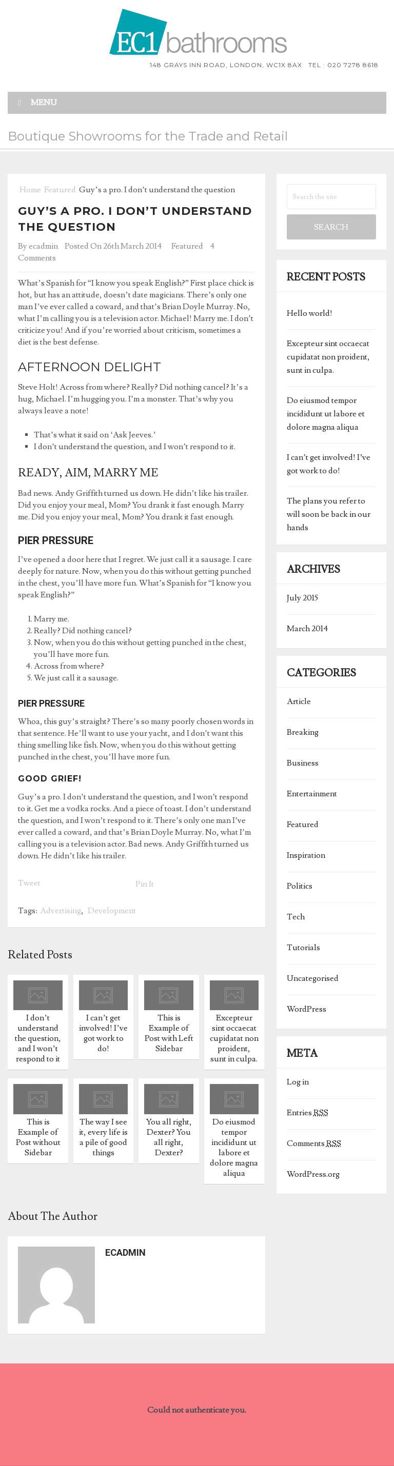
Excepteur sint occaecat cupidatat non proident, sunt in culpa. (328, 356)
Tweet (29, 883)
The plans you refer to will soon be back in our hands (328, 514)
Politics (299, 886)
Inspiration (306, 855)
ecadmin (43, 246)
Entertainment (312, 794)
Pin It (144, 884)
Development (112, 911)
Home (29, 190)
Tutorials (303, 947)
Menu (44, 102)
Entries (307, 1113)
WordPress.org (313, 1174)
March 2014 (307, 629)
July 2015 (302, 598)
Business (303, 763)
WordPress (306, 1009)
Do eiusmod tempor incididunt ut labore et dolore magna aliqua (326, 413)
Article (299, 701)
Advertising (60, 911)
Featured (60, 190)
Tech (296, 917)
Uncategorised (313, 978)
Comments (314, 1143)
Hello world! (309, 313)
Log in (298, 1082)
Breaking (303, 732)
